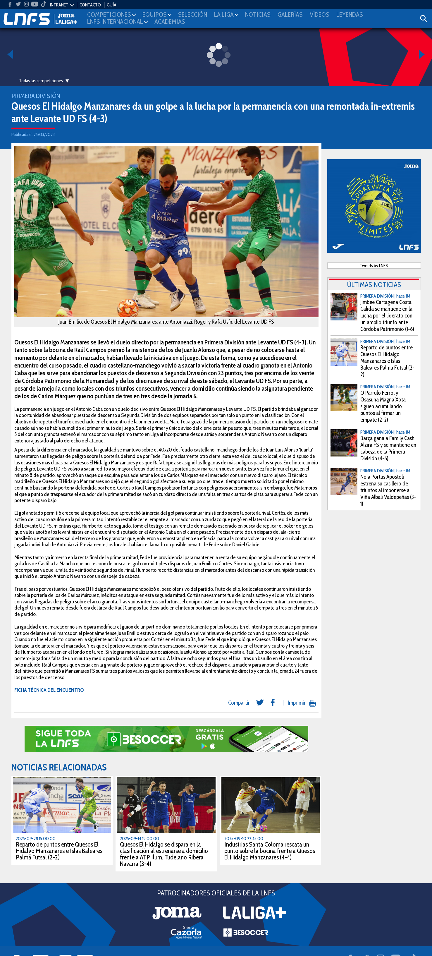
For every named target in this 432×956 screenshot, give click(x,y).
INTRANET (59, 5)
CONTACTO (90, 5)
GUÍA (111, 5)
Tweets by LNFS (374, 265)
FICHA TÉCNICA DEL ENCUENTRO (49, 690)
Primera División (35, 96)
